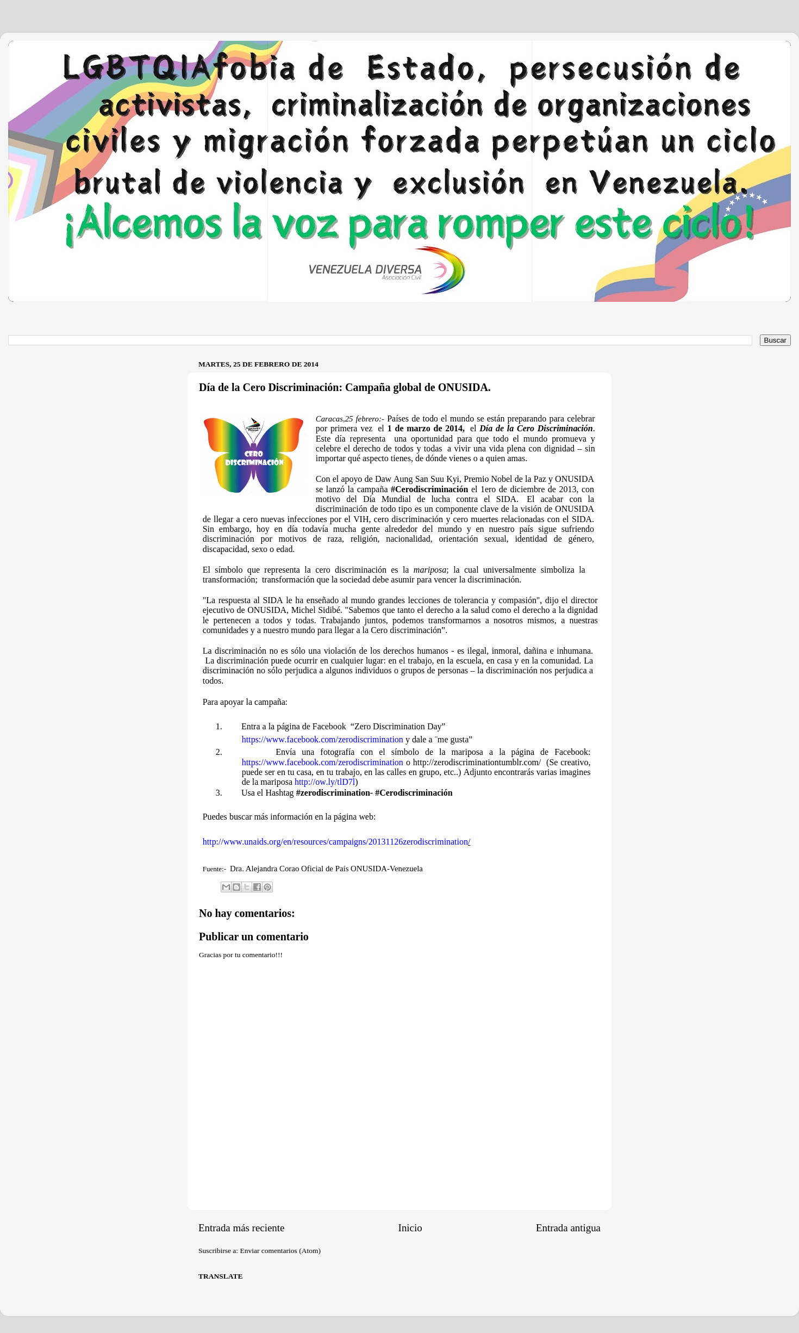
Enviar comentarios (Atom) (280, 1251)
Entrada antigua (568, 1227)
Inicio (410, 1227)
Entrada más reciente (241, 1227)
